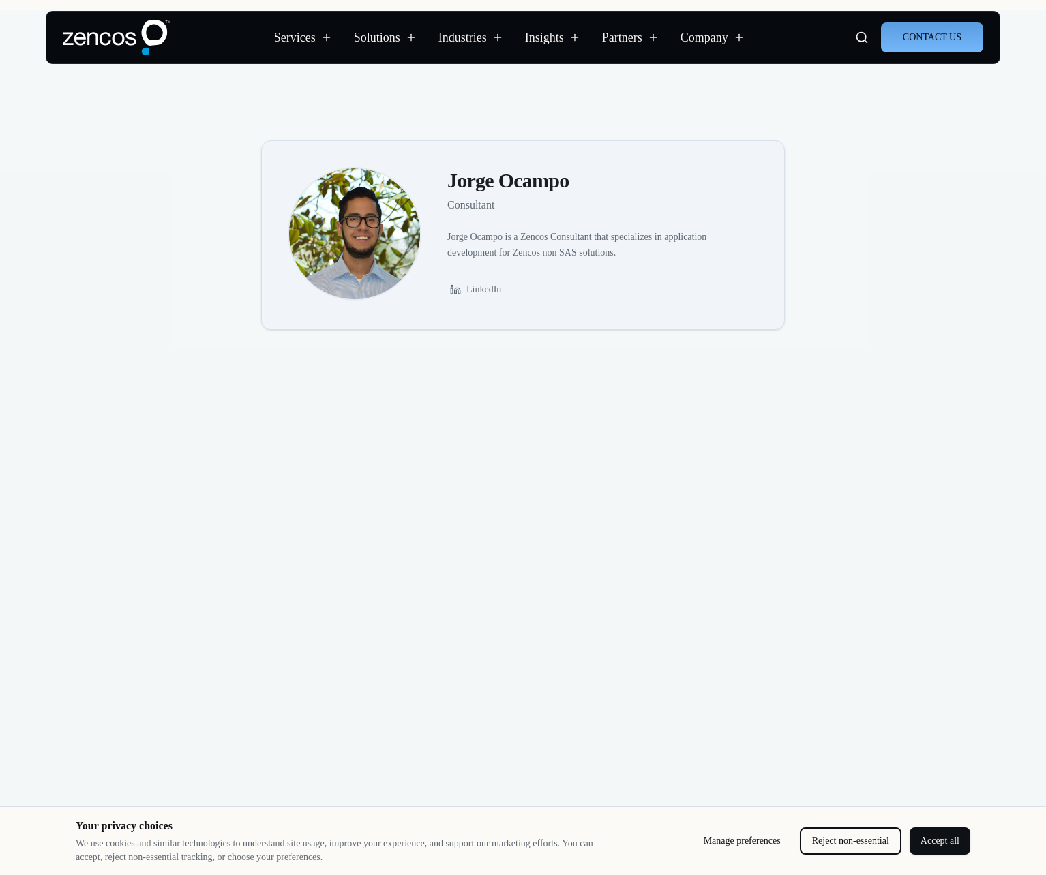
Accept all (940, 840)
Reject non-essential (850, 840)
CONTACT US (932, 37)
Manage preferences (742, 840)
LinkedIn (475, 289)
